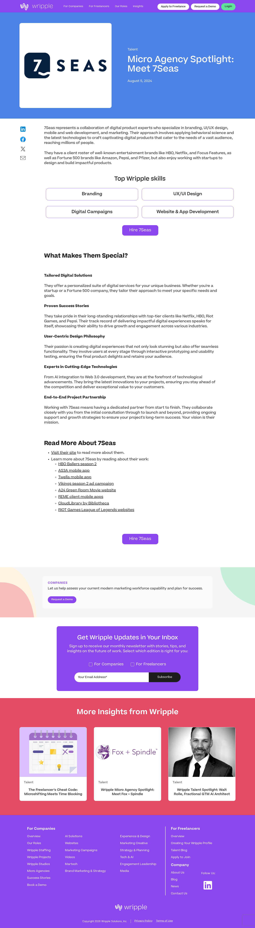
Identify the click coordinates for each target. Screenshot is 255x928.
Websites (71, 843)
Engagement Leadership (138, 864)
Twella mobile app (74, 477)
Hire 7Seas (140, 230)
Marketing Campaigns (81, 850)
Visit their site (63, 453)
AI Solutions (73, 836)
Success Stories (38, 878)
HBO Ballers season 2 (77, 464)
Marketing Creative (134, 843)
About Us (177, 872)
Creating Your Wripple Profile (191, 843)
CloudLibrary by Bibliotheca (83, 503)
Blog (174, 879)
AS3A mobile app (74, 471)
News (175, 886)
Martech (71, 864)
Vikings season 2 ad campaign (86, 484)
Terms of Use (164, 921)
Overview (34, 836)
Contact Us (179, 893)
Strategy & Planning (134, 850)
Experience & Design (135, 836)
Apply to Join (180, 857)
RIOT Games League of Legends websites (96, 510)
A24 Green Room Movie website (87, 490)
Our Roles (34, 843)
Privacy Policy (143, 921)
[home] (36, 6)
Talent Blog (179, 850)
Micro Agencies (38, 871)
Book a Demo (37, 885)
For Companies (73, 6)
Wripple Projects (39, 857)
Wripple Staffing (39, 850)
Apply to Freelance (173, 6)
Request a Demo (205, 6)
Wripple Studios (38, 864)
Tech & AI (126, 857)
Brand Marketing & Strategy (85, 871)
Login (228, 6)
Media (124, 871)
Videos (70, 857)
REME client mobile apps (80, 497)
